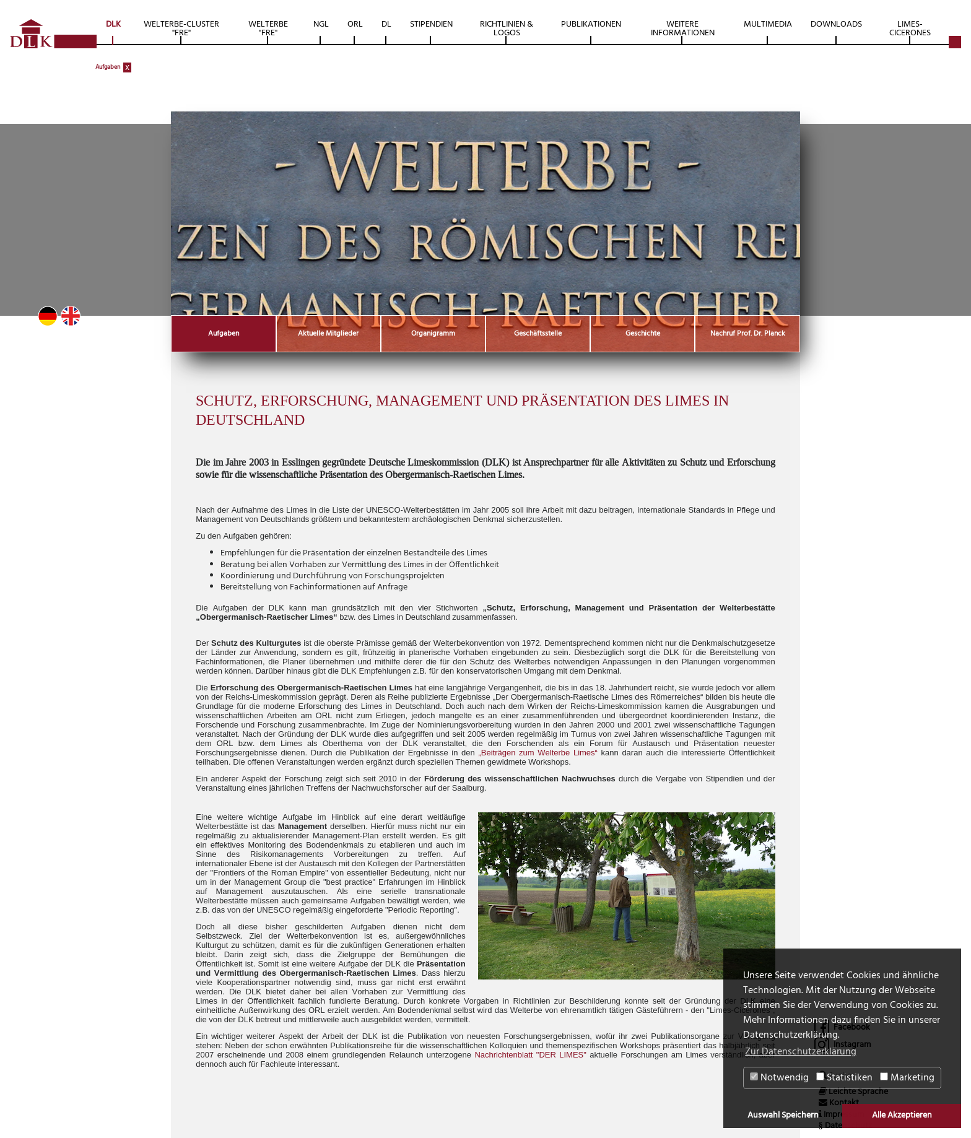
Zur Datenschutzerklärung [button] (800, 1052)
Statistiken (844, 1078)
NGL (321, 24)
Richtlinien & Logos (506, 28)
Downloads (836, 24)
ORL (355, 24)
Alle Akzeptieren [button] (902, 1115)
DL (386, 24)
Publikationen (591, 24)
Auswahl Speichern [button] (783, 1115)
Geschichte (642, 333)
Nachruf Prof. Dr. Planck (747, 333)
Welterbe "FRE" (268, 28)
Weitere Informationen (683, 28)
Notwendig (779, 1078)
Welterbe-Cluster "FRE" (181, 28)
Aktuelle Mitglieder (328, 333)
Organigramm (433, 333)
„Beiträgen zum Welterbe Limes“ (537, 752)
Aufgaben (107, 67)
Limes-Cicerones (910, 28)
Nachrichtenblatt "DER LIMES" (530, 1054)
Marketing (907, 1078)
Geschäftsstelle (538, 333)
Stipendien (431, 24)
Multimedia (768, 24)
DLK (113, 24)
